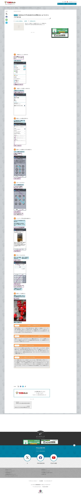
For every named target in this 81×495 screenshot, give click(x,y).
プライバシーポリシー (33, 476)
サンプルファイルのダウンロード (11, 471)
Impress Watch (45, 482)
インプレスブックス (37, 482)
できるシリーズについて (9, 466)
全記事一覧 (43, 470)
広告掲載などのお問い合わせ (46, 468)
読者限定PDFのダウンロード (10, 470)
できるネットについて (72, 1)
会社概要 (41, 476)
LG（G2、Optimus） (14, 7)
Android (8, 7)
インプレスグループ (48, 476)
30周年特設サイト (8, 468)
